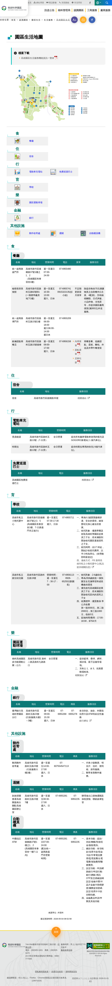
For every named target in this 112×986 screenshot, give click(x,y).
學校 (31, 187)
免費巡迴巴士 (65, 172)
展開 (56, 932)
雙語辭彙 (53, 3)
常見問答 (78, 3)
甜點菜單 (78, 352)
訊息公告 (49, 10)
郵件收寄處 (34, 233)
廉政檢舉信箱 (66, 950)
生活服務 (48, 20)
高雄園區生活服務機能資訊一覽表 (37, 58)
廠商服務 (105, 10)
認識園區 (79, 10)
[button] (74, 19)
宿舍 (31, 156)
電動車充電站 (35, 172)
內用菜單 (78, 343)
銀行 (31, 218)
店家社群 (78, 360)
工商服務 (92, 10)
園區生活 (36, 20)
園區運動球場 (35, 202)
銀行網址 (83, 721)
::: (0, 17)
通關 (61, 233)
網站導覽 (40, 3)
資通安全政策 (57, 971)
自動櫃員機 (94, 233)
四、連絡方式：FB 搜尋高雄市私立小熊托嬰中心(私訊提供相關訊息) (90, 563)
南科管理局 (64, 10)
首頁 (13, 20)
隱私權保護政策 (41, 971)
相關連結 (82, 398)
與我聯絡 (65, 3)
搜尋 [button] (106, 2)
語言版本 (97, 2)
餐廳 (31, 141)
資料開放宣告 (71, 971)
